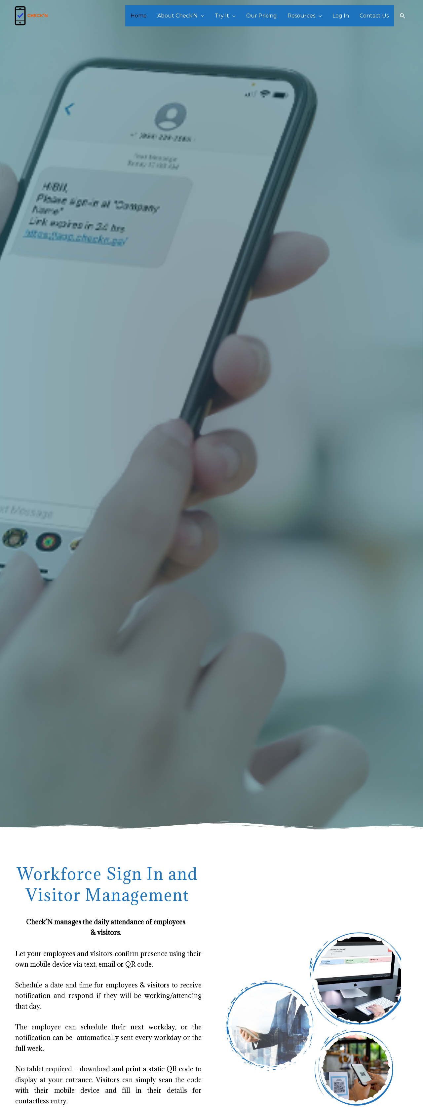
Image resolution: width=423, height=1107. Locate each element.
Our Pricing (261, 16)
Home (139, 16)
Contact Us (374, 16)
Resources (301, 16)
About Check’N (177, 16)
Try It (222, 16)
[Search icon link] (402, 16)
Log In (340, 16)
